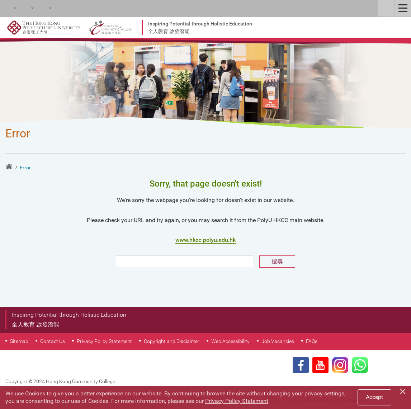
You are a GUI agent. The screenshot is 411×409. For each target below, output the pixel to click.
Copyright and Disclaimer (171, 341)
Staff (386, 8)
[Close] (403, 390)
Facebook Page (301, 365)
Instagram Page (340, 365)
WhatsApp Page (360, 365)
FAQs (311, 341)
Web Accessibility (230, 341)
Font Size (25, 8)
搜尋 (277, 261)
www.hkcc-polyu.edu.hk (205, 239)
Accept (374, 397)
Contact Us (52, 341)
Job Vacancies (277, 341)
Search (8, 8)
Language (43, 8)
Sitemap (19, 341)
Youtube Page (320, 365)
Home (9, 166)
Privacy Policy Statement (104, 341)
